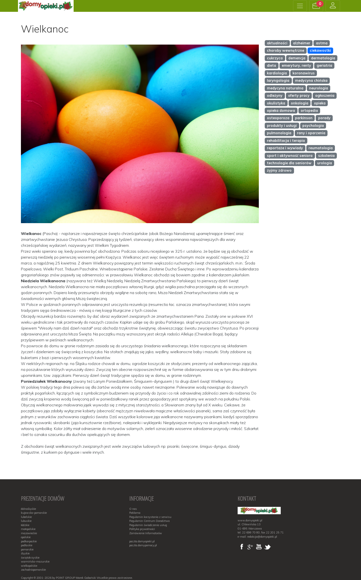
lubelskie (26, 517)
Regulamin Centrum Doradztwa (149, 521)
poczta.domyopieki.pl (142, 541)
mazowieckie (29, 533)
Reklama (134, 512)
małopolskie (28, 529)
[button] (316, 6)
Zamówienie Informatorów (145, 533)
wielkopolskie (29, 565)
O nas (133, 509)
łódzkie (25, 525)
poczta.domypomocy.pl (143, 545)
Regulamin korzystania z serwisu (150, 517)
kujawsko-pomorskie (34, 512)
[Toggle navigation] (300, 6)
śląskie (25, 553)
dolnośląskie (28, 509)
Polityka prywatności (142, 529)
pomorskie (27, 549)
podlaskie (26, 545)
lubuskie (26, 521)
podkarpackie (29, 541)
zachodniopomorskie (33, 569)
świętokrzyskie (30, 557)
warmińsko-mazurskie (35, 561)
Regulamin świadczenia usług (148, 525)
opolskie (26, 537)
